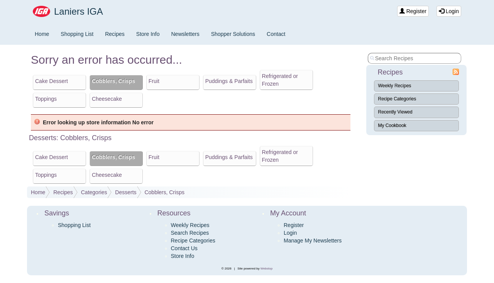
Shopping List (77, 34)
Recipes (115, 34)
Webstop (266, 268)
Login (449, 11)
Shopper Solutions (233, 34)
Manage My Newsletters (313, 240)
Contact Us (184, 248)
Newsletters (185, 34)
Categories (94, 192)
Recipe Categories (397, 99)
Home (42, 34)
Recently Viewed (395, 112)
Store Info (148, 34)
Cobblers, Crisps (164, 192)
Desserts (125, 192)
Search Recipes (190, 233)
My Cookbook (392, 125)
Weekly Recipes (394, 85)
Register (412, 11)
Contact (276, 34)
